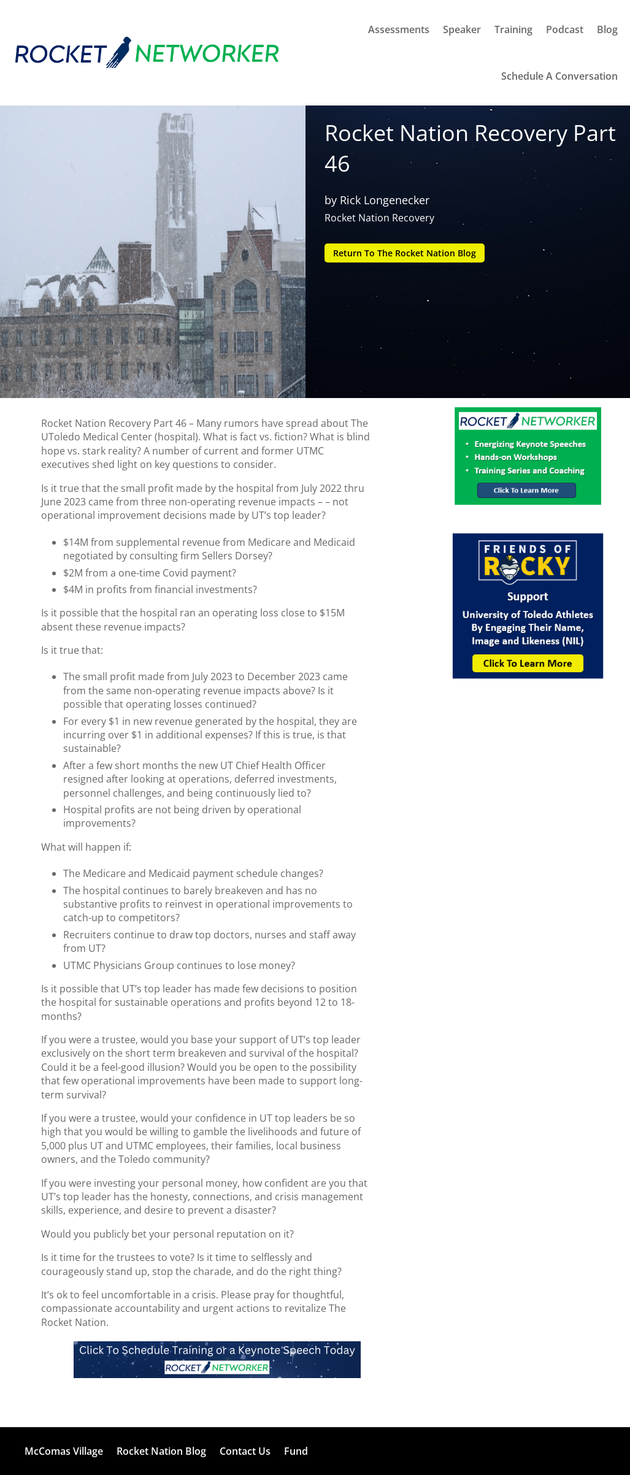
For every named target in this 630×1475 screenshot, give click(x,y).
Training (513, 29)
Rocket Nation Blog (161, 1451)
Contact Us (245, 1451)
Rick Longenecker (384, 200)
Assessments (398, 29)
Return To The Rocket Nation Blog (404, 253)
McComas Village (64, 1451)
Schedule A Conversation (559, 76)
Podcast (564, 29)
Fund (296, 1451)
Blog (607, 29)
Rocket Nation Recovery (379, 217)
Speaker (462, 29)
